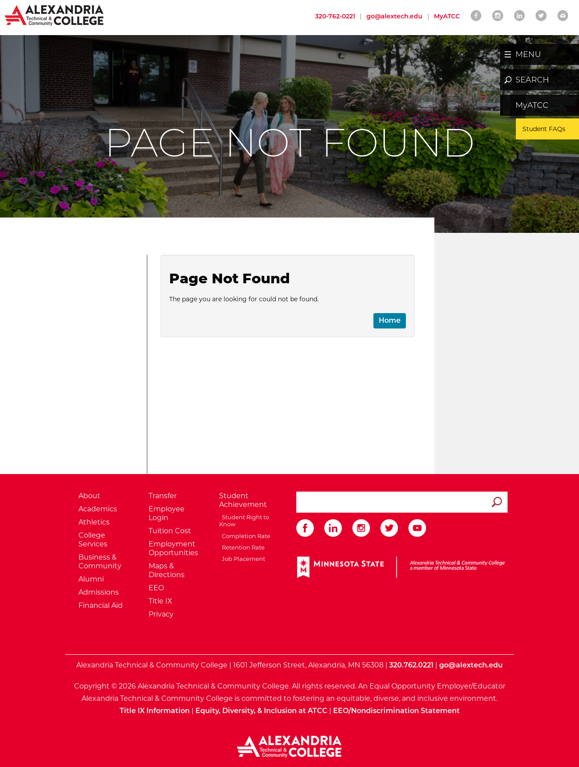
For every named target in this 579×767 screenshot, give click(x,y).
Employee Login (167, 513)
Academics (97, 509)
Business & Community (99, 561)
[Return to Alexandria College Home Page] (54, 15)
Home (390, 320)
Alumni (91, 579)
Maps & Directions (167, 570)
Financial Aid (100, 605)
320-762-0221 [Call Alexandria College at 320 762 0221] (335, 16)
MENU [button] (528, 54)
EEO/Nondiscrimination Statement (396, 710)
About (89, 496)
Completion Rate (244, 535)
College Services (92, 539)
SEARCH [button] (532, 80)
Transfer (163, 496)
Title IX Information (155, 710)
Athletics (94, 522)
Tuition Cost (170, 531)
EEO (156, 588)
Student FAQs (543, 129)
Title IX (160, 601)
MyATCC (531, 105)
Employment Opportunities (173, 548)
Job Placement (242, 558)
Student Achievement (243, 500)
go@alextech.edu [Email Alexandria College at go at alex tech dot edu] (394, 16)
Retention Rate (242, 547)
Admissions (98, 592)
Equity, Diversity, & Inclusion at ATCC (261, 710)
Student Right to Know (244, 521)
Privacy (161, 614)
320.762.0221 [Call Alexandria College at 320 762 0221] (411, 665)
